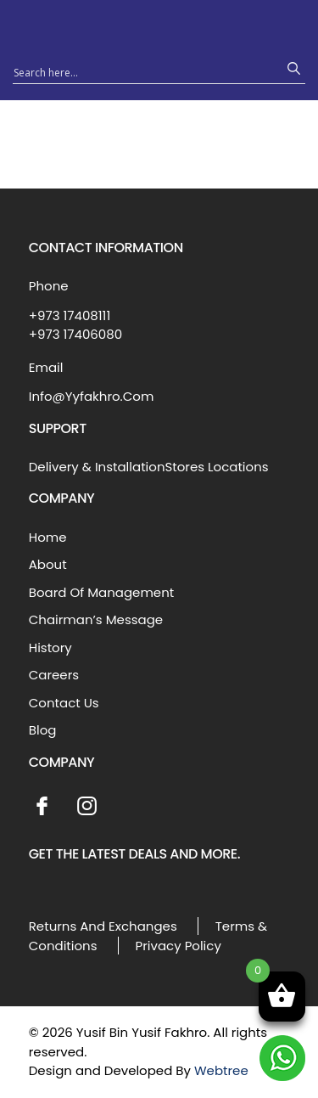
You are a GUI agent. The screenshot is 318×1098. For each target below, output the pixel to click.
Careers (54, 675)
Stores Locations (216, 467)
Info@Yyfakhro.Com (91, 396)
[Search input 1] (144, 71)
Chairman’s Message (96, 619)
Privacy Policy (178, 945)
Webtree (221, 1070)
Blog (43, 730)
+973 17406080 (75, 334)
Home (48, 537)
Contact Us (64, 703)
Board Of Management (101, 592)
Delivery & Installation (97, 467)
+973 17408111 (69, 315)
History (50, 647)
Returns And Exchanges (103, 926)
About (48, 564)
